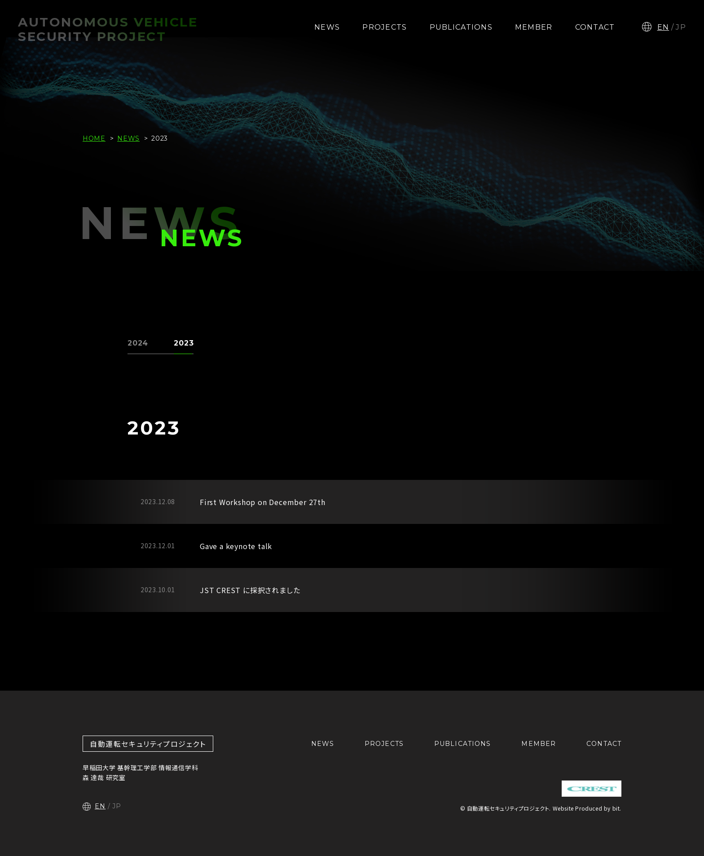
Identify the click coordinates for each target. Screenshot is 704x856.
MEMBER (534, 27)
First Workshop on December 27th (263, 502)
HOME (94, 138)
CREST (591, 789)
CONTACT (595, 27)
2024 (138, 343)
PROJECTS (384, 27)
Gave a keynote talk (236, 546)
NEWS (327, 27)
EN (663, 27)
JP (681, 27)
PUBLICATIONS (461, 27)
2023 (184, 343)
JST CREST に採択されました (250, 590)
